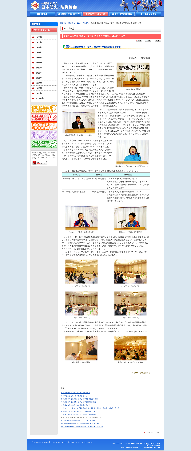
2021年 (39, 63)
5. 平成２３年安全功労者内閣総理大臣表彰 (75, 405)
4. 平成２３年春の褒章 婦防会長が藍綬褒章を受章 (78, 402)
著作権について (74, 442)
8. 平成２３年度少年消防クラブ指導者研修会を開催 (78, 414)
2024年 (39, 47)
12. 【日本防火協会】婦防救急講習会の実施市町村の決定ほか (82, 426)
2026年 (39, 37)
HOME (42, 14)
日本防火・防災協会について (69, 14)
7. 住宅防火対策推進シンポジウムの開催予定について (79, 411)
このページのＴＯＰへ (153, 433)
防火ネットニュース (95, 14)
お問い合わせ (87, 442)
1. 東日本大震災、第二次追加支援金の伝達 (75, 393)
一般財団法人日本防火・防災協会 (56, 5)
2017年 (39, 83)
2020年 (39, 68)
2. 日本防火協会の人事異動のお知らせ (74, 396)
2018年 (39, 78)
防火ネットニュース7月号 (78, 23)
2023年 (39, 52)
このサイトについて (58, 442)
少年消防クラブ (148, 14)
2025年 (39, 42)
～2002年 (40, 98)
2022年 (39, 57)
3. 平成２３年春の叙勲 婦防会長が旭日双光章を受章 (79, 399)
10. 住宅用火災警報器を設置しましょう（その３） (78, 420)
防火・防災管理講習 (122, 14)
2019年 (39, 73)
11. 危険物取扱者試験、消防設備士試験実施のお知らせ (80, 423)
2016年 (39, 88)
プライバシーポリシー (40, 442)
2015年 (39, 93)
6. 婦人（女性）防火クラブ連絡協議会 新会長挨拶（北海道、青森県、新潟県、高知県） (91, 408)
